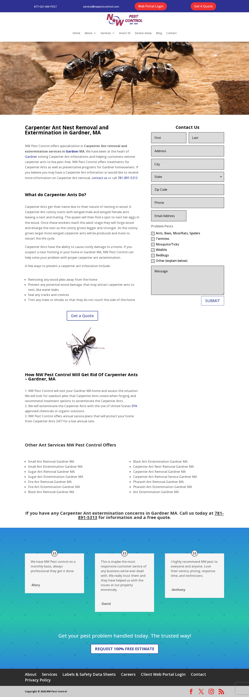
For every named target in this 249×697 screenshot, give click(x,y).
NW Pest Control (53, 374)
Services (106, 33)
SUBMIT (212, 300)
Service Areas (143, 33)
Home (76, 33)
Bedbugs (160, 255)
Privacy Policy (38, 680)
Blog (159, 33)
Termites (160, 238)
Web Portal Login (150, 6)
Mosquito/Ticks (165, 244)
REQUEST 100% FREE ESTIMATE (124, 648)
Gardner (72, 151)
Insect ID (125, 33)
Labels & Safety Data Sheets (89, 674)
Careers (128, 674)
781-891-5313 (128, 178)
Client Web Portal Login (163, 674)
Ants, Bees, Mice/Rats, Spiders (175, 233)
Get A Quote (203, 6)
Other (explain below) (169, 261)
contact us (99, 178)
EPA (134, 406)
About (88, 33)
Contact (171, 33)
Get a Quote (82, 315)
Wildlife (159, 250)
